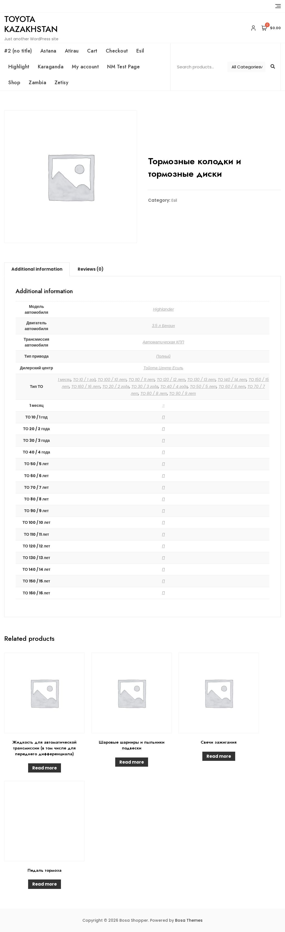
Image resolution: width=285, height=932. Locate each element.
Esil (140, 50)
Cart (92, 50)
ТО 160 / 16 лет (85, 386)
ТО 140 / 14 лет (232, 379)
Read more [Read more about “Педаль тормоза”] (44, 884)
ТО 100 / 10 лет (112, 379)
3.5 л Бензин (163, 325)
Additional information (36, 269)
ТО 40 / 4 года (174, 386)
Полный (163, 356)
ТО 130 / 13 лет (201, 379)
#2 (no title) (18, 50)
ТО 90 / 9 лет (182, 393)
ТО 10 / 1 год (84, 379)
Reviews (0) (91, 269)
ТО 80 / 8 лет (153, 393)
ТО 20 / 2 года (115, 386)
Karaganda (51, 66)
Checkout (117, 50)
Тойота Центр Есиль (163, 368)
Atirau (72, 50)
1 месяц (64, 379)
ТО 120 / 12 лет (171, 379)
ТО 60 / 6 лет (231, 386)
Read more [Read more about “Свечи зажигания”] (219, 756)
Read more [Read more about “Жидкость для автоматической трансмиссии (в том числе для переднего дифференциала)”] (44, 768)
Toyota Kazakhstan (31, 24)
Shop (14, 82)
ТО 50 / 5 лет (203, 386)
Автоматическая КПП (163, 342)
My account (85, 66)
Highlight (19, 66)
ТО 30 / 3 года (144, 386)
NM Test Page (123, 66)
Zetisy (61, 82)
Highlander (163, 309)
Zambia (37, 82)
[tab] (37, 269)
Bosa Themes (189, 920)
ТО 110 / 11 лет (142, 379)
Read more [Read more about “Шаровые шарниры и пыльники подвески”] (131, 762)
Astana (48, 50)
